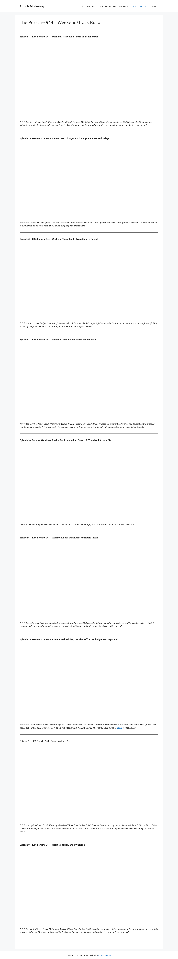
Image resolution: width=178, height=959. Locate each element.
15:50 (119, 727)
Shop (153, 6)
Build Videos (141, 6)
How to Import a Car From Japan (114, 6)
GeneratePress (104, 955)
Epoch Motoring (32, 6)
